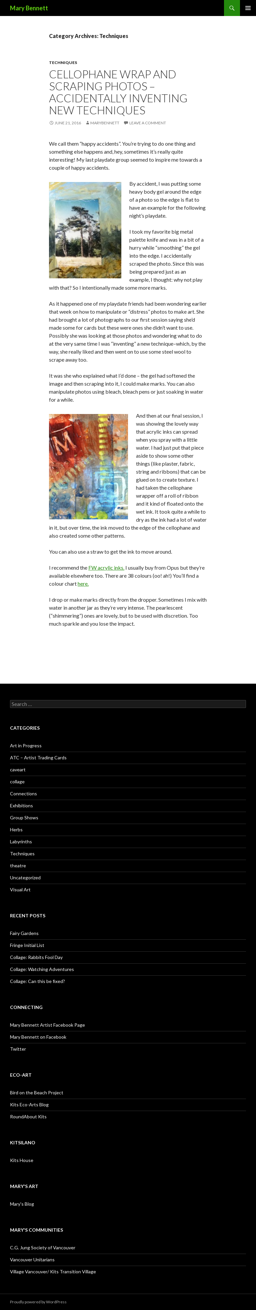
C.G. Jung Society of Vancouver (42, 1247)
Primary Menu (248, 8)
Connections (23, 793)
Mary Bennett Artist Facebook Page (47, 1025)
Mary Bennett (29, 8)
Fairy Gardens (24, 933)
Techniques (63, 62)
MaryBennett (104, 122)
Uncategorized (25, 877)
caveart (18, 769)
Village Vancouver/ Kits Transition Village (53, 1271)
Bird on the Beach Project (36, 1092)
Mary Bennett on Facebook (38, 1037)
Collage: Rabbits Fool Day (36, 957)
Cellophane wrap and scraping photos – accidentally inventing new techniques (118, 92)
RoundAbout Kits (28, 1116)
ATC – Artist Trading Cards (38, 757)
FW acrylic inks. (106, 567)
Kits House (21, 1160)
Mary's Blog (22, 1204)
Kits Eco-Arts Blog (29, 1104)
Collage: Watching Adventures (42, 969)
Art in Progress (26, 745)
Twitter (18, 1049)
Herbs (16, 829)
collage (17, 781)
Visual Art (20, 889)
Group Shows (24, 817)
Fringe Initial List (27, 945)
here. (83, 583)
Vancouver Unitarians (32, 1259)
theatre (18, 865)
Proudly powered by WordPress (38, 1301)
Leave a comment (147, 122)
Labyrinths (21, 841)
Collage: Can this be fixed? (37, 981)
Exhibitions (21, 805)
